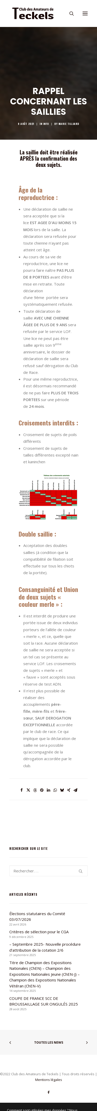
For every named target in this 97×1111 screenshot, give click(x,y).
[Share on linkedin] (49, 790)
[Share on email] (75, 790)
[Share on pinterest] (42, 790)
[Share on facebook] (22, 790)
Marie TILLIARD (68, 124)
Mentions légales (48, 1079)
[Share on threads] (35, 790)
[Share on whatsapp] (55, 790)
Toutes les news (48, 1042)
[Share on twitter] (28, 790)
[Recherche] (69, 13)
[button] (85, 13)
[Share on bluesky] (62, 790)
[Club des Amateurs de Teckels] (32, 13)
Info (46, 124)
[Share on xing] (69, 790)
